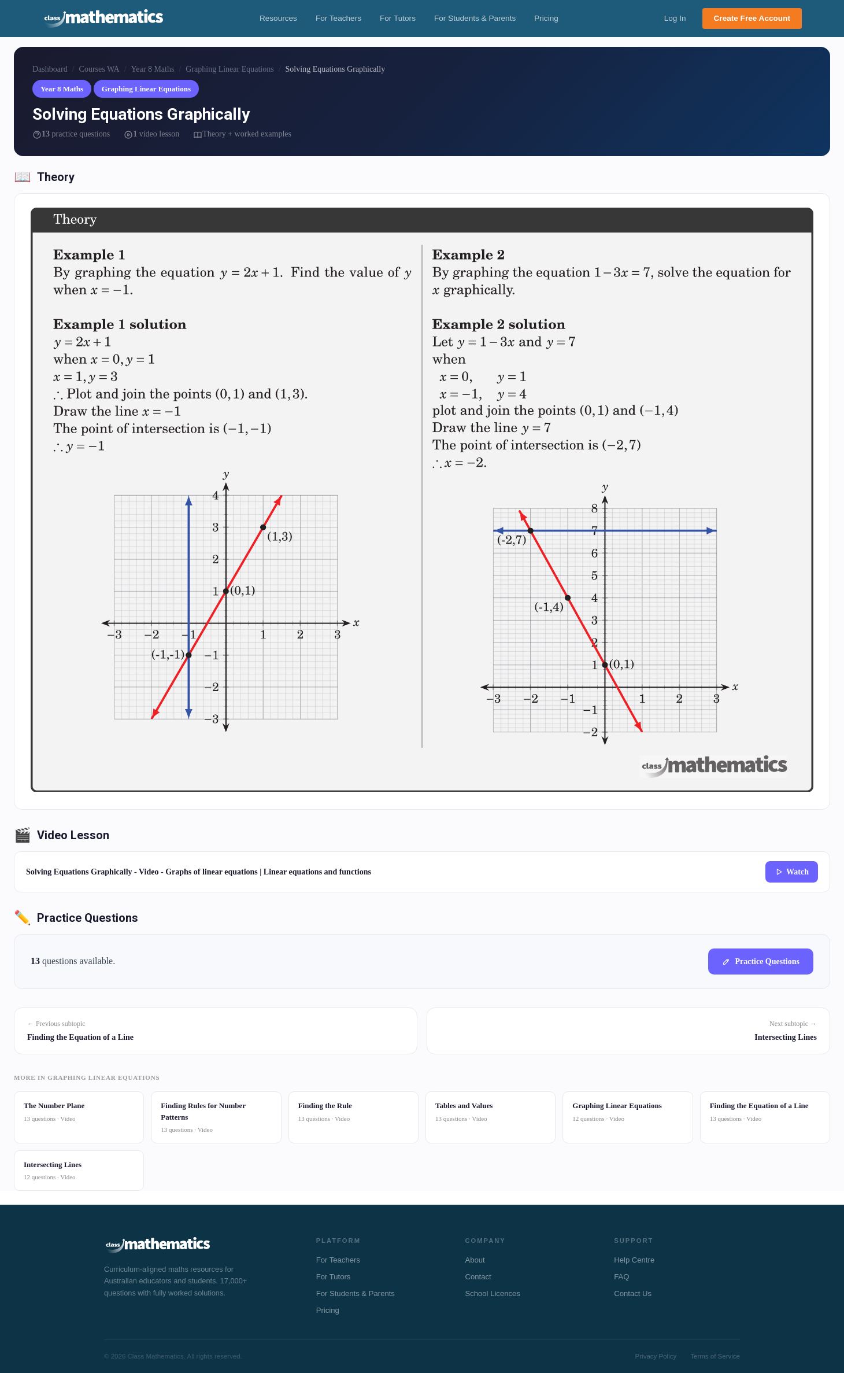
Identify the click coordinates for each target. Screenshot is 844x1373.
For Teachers (338, 18)
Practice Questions (760, 961)
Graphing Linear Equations (229, 68)
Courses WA (99, 68)
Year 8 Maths (153, 68)
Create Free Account (752, 18)
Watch (792, 871)
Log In (675, 18)
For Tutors (398, 18)
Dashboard (50, 68)
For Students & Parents (475, 18)
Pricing (546, 18)
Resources (278, 18)
